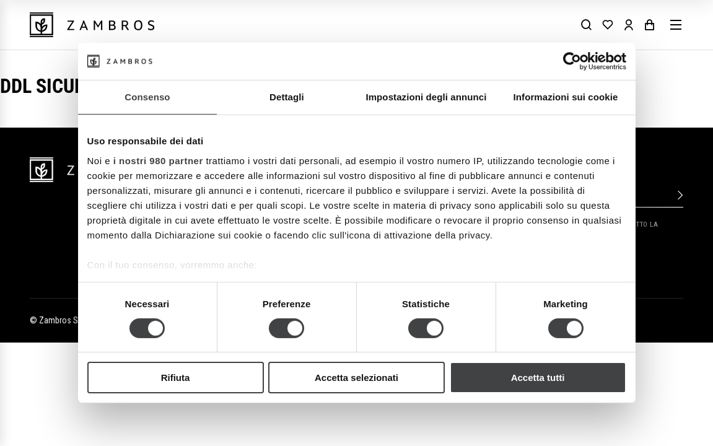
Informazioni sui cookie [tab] (566, 97)
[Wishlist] (607, 25)
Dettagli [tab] (286, 97)
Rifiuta (175, 377)
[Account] (629, 25)
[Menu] (675, 24)
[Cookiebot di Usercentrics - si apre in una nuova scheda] (572, 61)
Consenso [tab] (147, 97)
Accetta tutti (538, 377)
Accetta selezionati (356, 377)
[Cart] (650, 25)
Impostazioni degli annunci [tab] (425, 97)
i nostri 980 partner (158, 160)
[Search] (586, 25)
